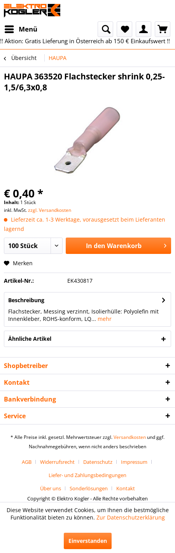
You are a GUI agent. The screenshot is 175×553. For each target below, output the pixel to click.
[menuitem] (20, 29)
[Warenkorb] (162, 29)
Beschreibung (26, 300)
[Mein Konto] (143, 29)
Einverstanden (87, 540)
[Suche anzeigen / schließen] (105, 29)
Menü (21, 28)
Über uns (50, 488)
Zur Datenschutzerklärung (130, 517)
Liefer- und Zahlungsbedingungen (87, 475)
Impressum (134, 461)
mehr (104, 318)
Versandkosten (130, 437)
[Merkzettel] (124, 29)
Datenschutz (97, 461)
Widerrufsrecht (57, 461)
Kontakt (125, 488)
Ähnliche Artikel (29, 338)
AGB (27, 461)
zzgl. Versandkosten (49, 210)
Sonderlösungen (89, 488)
